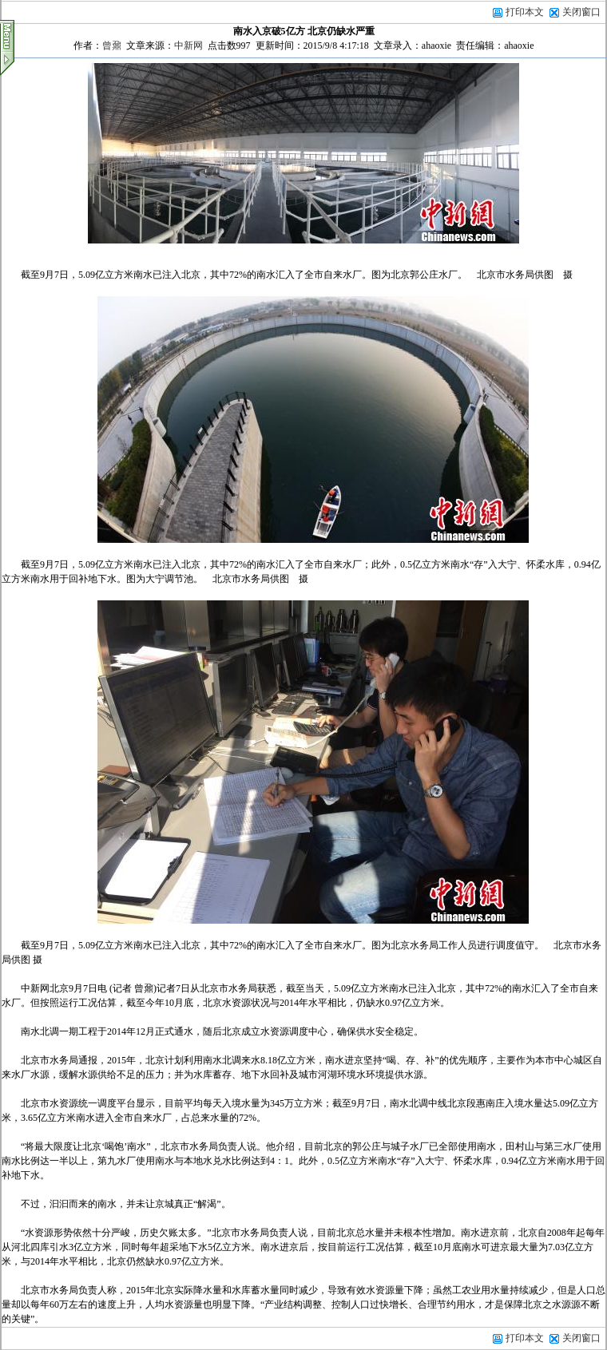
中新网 (188, 45)
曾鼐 (111, 45)
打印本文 (518, 12)
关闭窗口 (581, 12)
